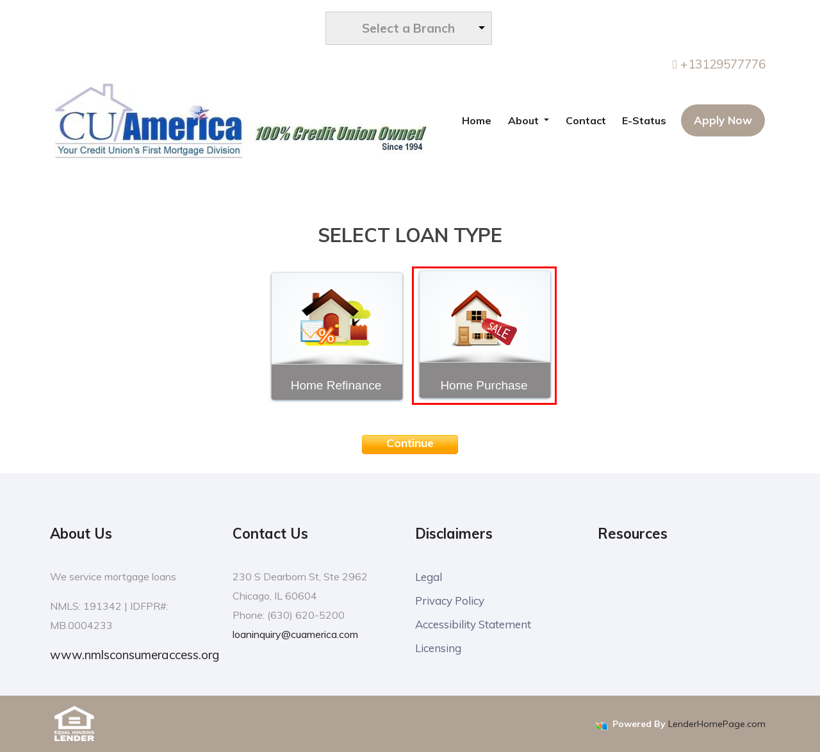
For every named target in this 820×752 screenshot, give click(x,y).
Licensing (438, 648)
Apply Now (723, 120)
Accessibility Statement (473, 624)
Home (476, 120)
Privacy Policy (449, 600)
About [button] (524, 120)
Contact (586, 120)
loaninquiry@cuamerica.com (295, 634)
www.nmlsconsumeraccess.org (134, 654)
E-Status (644, 120)
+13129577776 (719, 64)
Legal (428, 577)
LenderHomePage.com (717, 724)
